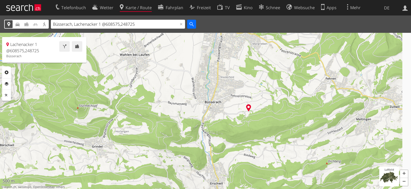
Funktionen (6, 95)
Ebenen (6, 84)
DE (387, 8)
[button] (404, 174)
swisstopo (24, 187)
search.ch (10, 187)
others (60, 187)
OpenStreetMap (44, 187)
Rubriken (6, 72)
